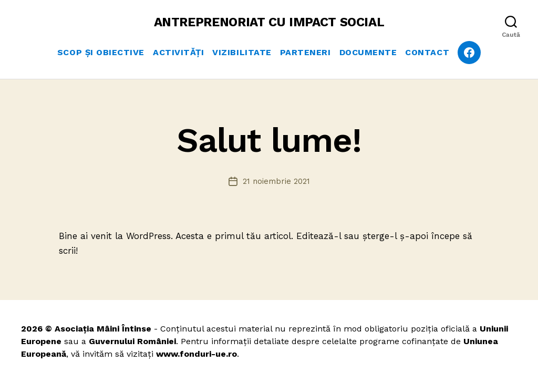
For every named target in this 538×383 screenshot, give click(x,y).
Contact (427, 52)
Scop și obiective (100, 52)
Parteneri (305, 52)
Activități (178, 52)
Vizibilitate (241, 52)
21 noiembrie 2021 (276, 181)
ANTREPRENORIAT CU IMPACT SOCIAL (269, 22)
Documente (368, 52)
